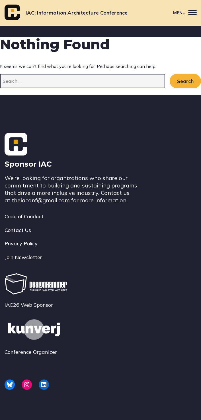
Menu (187, 12)
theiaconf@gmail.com (41, 200)
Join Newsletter (23, 257)
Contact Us (18, 230)
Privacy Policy (21, 243)
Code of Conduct (24, 216)
